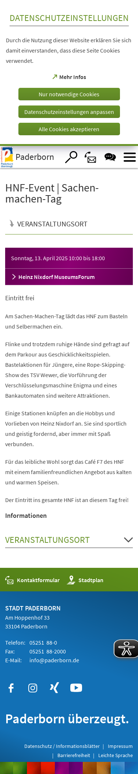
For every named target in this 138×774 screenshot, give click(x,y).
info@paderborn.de (53, 660)
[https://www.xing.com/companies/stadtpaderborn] (54, 688)
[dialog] (69, 73)
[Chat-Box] (110, 157)
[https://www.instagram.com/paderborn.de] (33, 688)
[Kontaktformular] (90, 157)
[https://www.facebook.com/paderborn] (11, 688)
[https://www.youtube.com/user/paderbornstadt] (76, 688)
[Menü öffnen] (129, 157)
